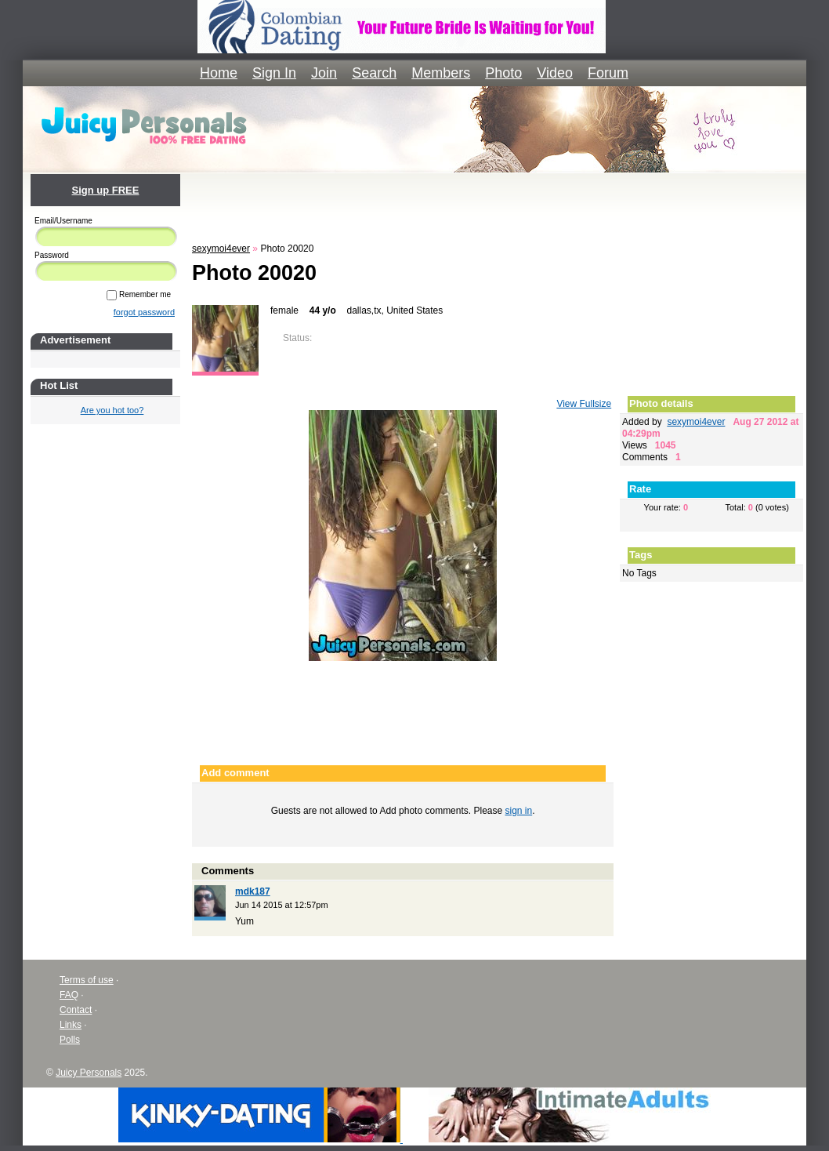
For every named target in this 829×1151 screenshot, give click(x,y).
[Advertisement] (497, 204)
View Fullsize (583, 403)
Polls (70, 1039)
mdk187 (252, 891)
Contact (76, 1009)
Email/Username (63, 220)
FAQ (69, 994)
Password (51, 255)
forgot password (144, 312)
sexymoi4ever (221, 248)
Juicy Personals (88, 1072)
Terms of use (87, 980)
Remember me (139, 294)
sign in (519, 810)
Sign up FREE (105, 190)
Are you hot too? (112, 410)
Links (70, 1024)
